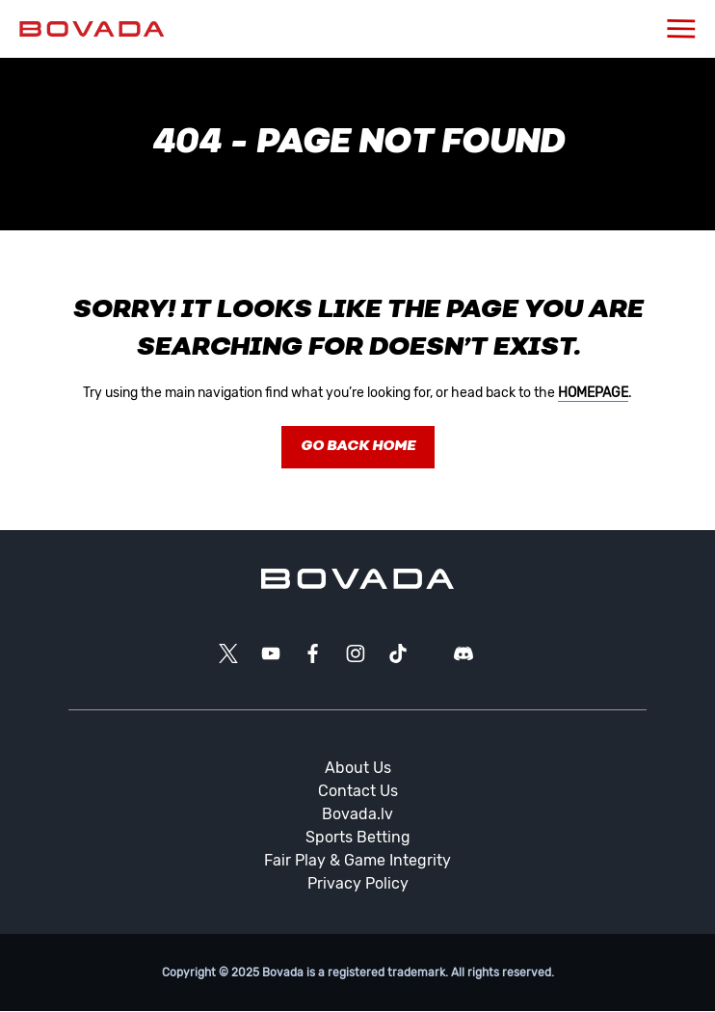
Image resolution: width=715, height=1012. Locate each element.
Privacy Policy (358, 883)
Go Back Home (358, 446)
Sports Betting (357, 837)
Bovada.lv (357, 814)
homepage (593, 393)
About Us (358, 768)
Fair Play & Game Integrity (357, 860)
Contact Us (358, 791)
